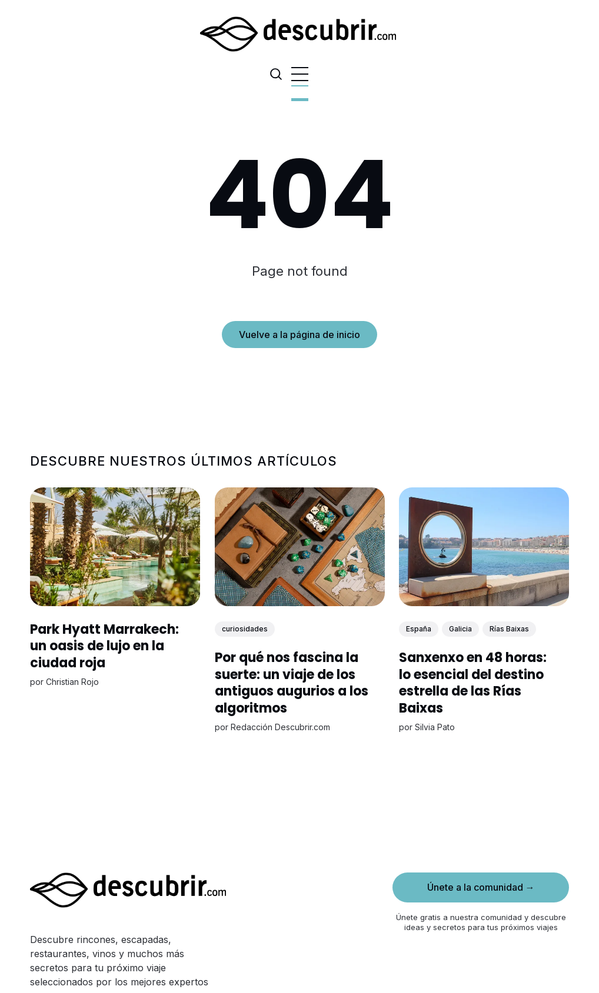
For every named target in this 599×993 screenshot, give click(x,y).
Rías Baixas (509, 628)
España (418, 628)
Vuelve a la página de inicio (299, 334)
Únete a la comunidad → (481, 887)
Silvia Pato (435, 728)
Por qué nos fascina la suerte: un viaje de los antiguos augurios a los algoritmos (291, 682)
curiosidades (244, 628)
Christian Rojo (72, 682)
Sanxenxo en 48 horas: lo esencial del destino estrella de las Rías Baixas (473, 682)
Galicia (460, 628)
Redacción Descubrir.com (280, 728)
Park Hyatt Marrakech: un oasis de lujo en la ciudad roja (104, 646)
